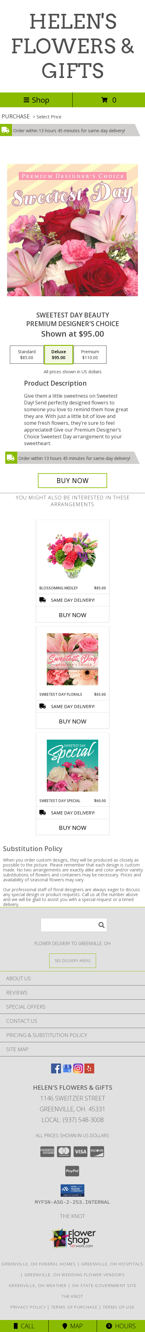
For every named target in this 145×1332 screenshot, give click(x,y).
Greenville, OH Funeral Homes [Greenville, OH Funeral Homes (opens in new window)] (39, 1264)
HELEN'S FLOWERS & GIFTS (72, 46)
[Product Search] (74, 925)
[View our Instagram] (78, 1071)
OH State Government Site (104, 1285)
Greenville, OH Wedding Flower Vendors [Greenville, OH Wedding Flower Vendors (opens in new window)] (74, 1274)
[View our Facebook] (56, 1071)
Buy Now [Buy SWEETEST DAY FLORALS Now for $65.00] (73, 721)
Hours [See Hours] (121, 1326)
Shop (36, 100)
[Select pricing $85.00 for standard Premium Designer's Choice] (26, 355)
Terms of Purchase (74, 1307)
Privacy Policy (28, 1307)
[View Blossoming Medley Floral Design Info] (72, 553)
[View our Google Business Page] (67, 1071)
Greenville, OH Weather (38, 1285)
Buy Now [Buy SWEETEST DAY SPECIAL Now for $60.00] (73, 828)
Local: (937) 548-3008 (73, 1120)
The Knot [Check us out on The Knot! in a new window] (72, 1215)
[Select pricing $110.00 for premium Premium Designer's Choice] (90, 355)
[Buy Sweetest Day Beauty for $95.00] (72, 480)
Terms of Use (119, 1307)
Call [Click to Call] (24, 1326)
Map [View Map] (72, 1326)
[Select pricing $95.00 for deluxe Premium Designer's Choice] (58, 355)
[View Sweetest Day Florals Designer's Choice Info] (72, 659)
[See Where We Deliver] (72, 960)
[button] (72, 1190)
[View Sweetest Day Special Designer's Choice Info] (72, 765)
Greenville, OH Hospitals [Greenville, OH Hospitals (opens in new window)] (112, 1264)
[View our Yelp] (89, 1071)
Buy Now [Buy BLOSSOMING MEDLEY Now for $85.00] (73, 615)
